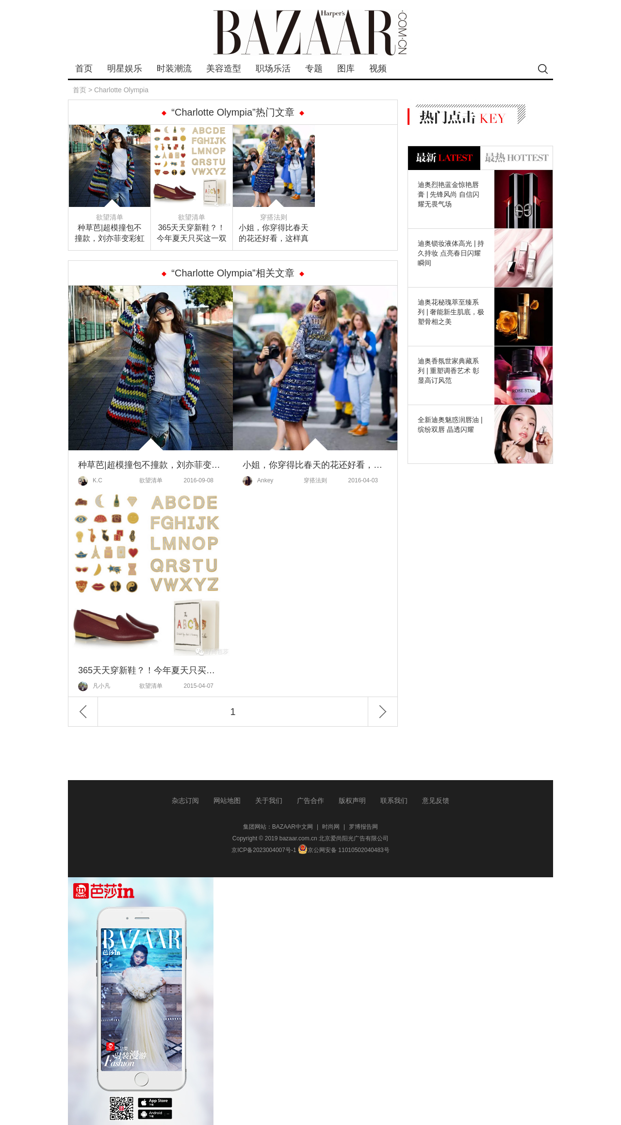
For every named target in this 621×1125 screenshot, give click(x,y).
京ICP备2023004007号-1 (263, 850)
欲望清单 (109, 217)
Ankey (258, 481)
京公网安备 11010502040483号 (344, 850)
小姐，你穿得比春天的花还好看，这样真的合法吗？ (274, 233)
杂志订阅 (185, 800)
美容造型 (223, 68)
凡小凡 (94, 686)
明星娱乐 (124, 68)
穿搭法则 (273, 217)
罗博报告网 (363, 826)
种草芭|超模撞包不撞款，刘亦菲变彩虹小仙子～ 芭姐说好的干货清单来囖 (110, 233)
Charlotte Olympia (121, 90)
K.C (90, 481)
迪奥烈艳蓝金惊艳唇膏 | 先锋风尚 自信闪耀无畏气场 (448, 194)
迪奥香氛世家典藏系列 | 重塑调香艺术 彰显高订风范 (448, 370)
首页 (84, 68)
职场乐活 (273, 68)
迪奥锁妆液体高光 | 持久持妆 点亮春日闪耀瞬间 (451, 253)
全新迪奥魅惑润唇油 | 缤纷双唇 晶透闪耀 (450, 424)
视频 (378, 68)
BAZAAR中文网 (292, 826)
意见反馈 (435, 800)
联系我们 (394, 800)
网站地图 (227, 800)
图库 (346, 68)
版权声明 (352, 800)
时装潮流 (174, 68)
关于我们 (268, 800)
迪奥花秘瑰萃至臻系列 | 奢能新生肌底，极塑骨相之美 (451, 311)
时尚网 (331, 826)
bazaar (310, 33)
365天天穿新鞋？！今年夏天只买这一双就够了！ (192, 233)
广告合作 (310, 800)
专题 (314, 68)
